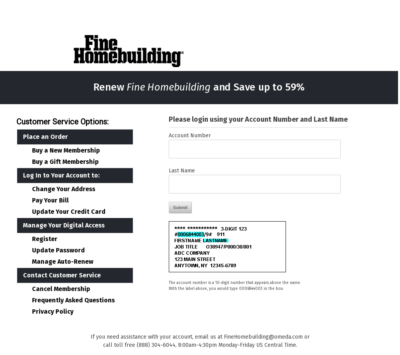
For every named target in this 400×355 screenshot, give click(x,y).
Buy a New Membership (66, 150)
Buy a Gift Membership (65, 161)
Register (44, 239)
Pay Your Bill (50, 200)
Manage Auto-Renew (62, 261)
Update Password (58, 250)
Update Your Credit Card (68, 211)
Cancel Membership (61, 289)
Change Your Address (63, 189)
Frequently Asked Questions (73, 300)
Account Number (190, 135)
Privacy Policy (52, 311)
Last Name (182, 170)
